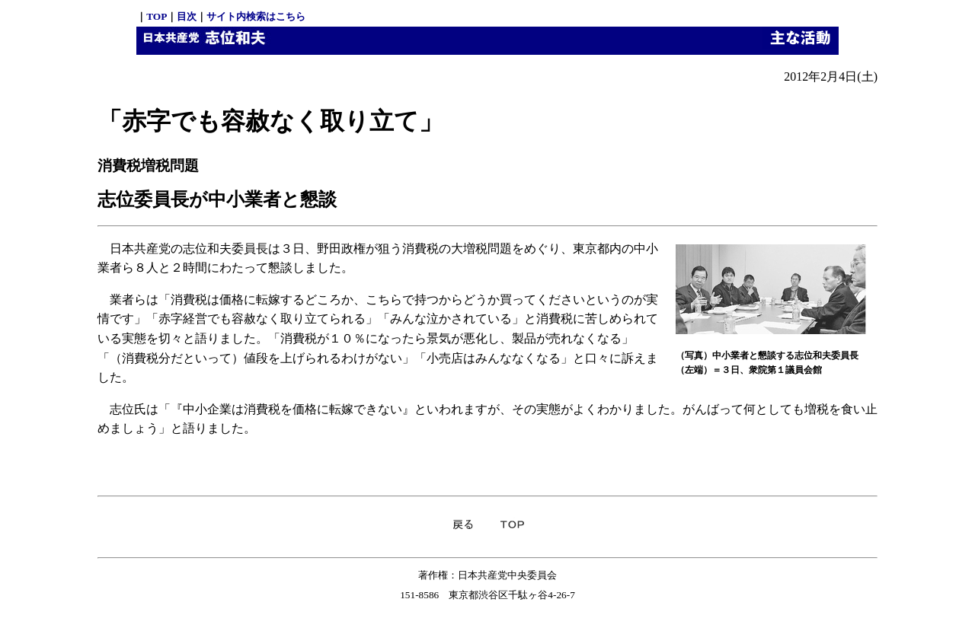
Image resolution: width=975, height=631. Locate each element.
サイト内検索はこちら (255, 16)
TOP (156, 16)
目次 (187, 16)
